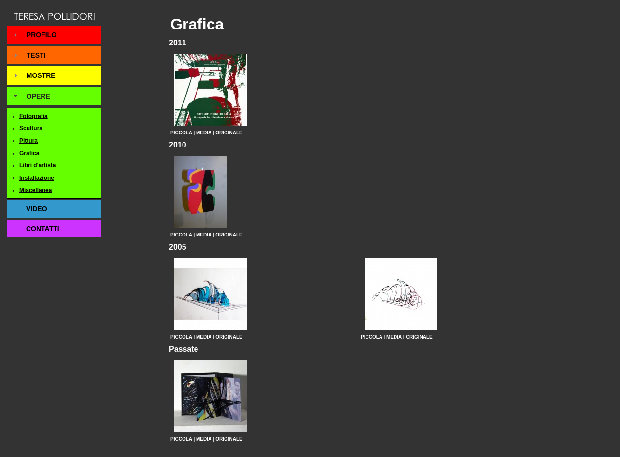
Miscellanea (35, 190)
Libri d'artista (37, 165)
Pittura (28, 140)
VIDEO (36, 209)
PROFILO (41, 35)
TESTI (36, 55)
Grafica (29, 153)
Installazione (36, 178)
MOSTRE (41, 75)
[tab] (54, 35)
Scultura (30, 128)
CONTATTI (42, 229)
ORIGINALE (228, 132)
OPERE (38, 96)
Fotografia (33, 116)
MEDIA (203, 132)
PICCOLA (181, 132)
